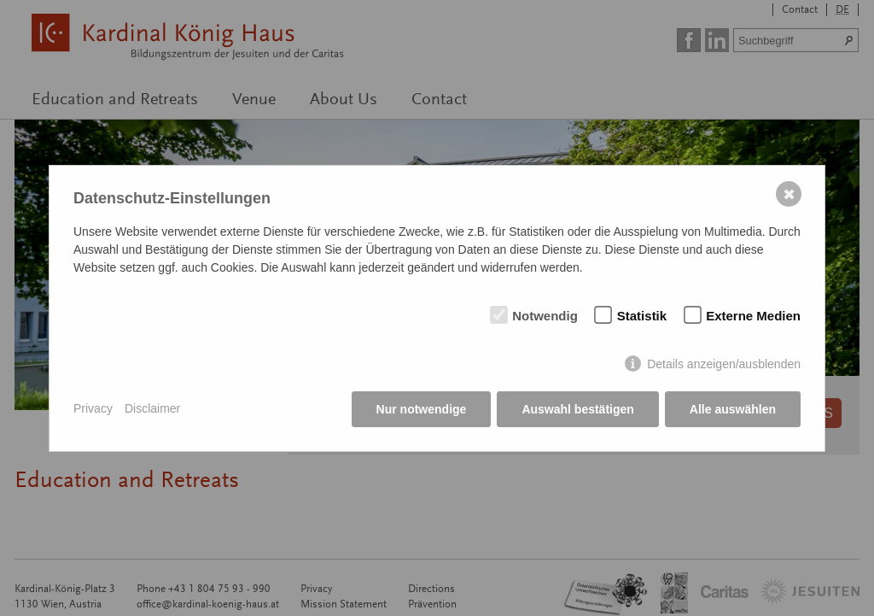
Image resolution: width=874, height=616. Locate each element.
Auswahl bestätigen (577, 409)
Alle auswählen (733, 409)
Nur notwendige (421, 409)
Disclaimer (152, 408)
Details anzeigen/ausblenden (724, 364)
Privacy (93, 408)
